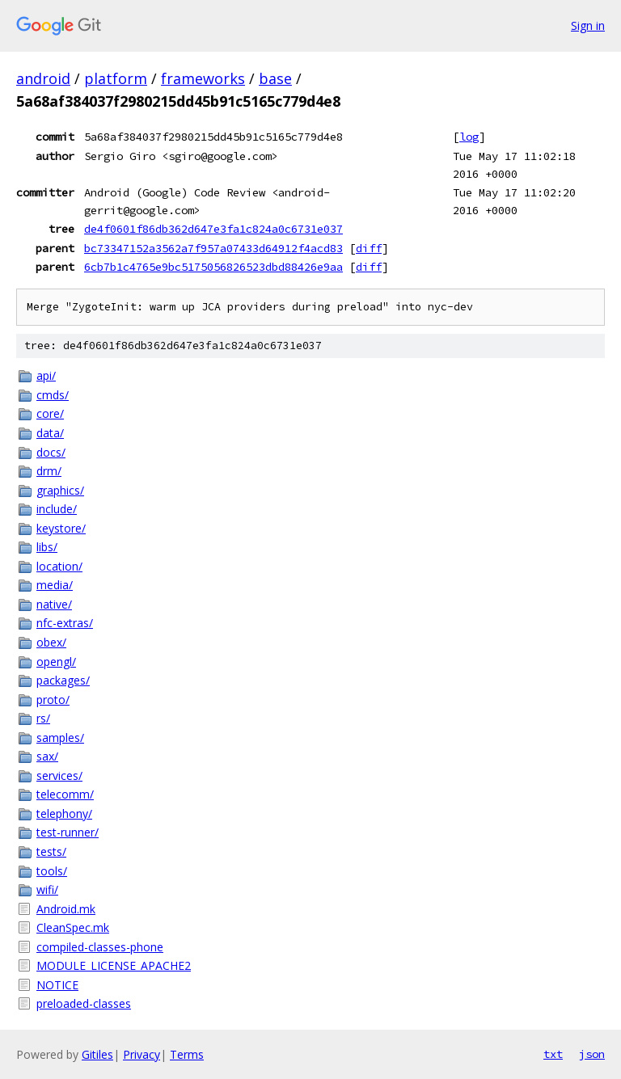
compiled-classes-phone (99, 947)
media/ (54, 584)
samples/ (60, 737)
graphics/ (60, 490)
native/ (54, 604)
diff (369, 248)
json (592, 1054)
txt (553, 1054)
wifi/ (47, 889)
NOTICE (57, 985)
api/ (46, 375)
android (43, 78)
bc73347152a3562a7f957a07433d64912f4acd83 (213, 248)
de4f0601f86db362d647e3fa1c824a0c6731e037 (213, 228)
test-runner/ (67, 832)
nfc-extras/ (64, 622)
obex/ (51, 642)
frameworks (203, 78)
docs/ (50, 452)
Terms (187, 1054)
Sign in (588, 25)
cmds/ (52, 395)
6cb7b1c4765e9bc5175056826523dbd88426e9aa (213, 266)
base (275, 78)
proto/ (53, 699)
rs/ (43, 718)
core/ (50, 413)
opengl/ (56, 661)
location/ (59, 566)
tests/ (51, 851)
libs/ (46, 546)
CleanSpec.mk (72, 927)
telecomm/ (65, 794)
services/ (59, 775)
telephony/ (64, 813)
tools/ (51, 871)
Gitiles (97, 1054)
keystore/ (61, 528)
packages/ (63, 680)
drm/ (48, 470)
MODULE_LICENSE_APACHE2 (113, 965)
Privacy (141, 1054)
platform (115, 78)
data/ (50, 432)
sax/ (47, 756)
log (469, 136)
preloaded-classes (83, 1003)
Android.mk (65, 909)
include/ (56, 508)
